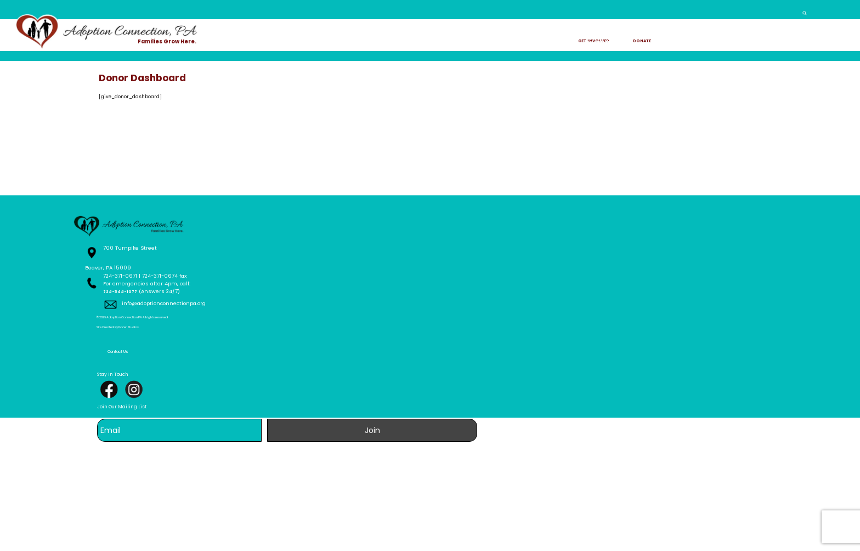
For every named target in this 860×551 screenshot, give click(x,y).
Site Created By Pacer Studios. (202, 534)
